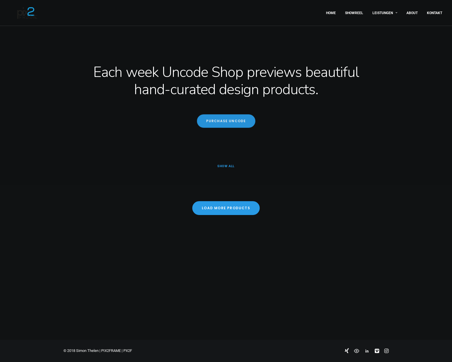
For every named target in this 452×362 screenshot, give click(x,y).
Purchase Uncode (226, 121)
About (412, 11)
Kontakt (434, 11)
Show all (225, 166)
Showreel (354, 11)
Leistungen (384, 11)
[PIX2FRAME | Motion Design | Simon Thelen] (20, 11)
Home (331, 11)
